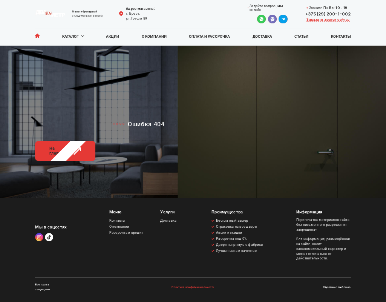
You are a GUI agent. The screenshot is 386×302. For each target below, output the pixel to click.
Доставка (262, 36)
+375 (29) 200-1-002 (328, 14)
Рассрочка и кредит (126, 233)
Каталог (70, 36)
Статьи (301, 36)
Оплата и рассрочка (209, 36)
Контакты (341, 36)
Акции (112, 36)
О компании (154, 36)
